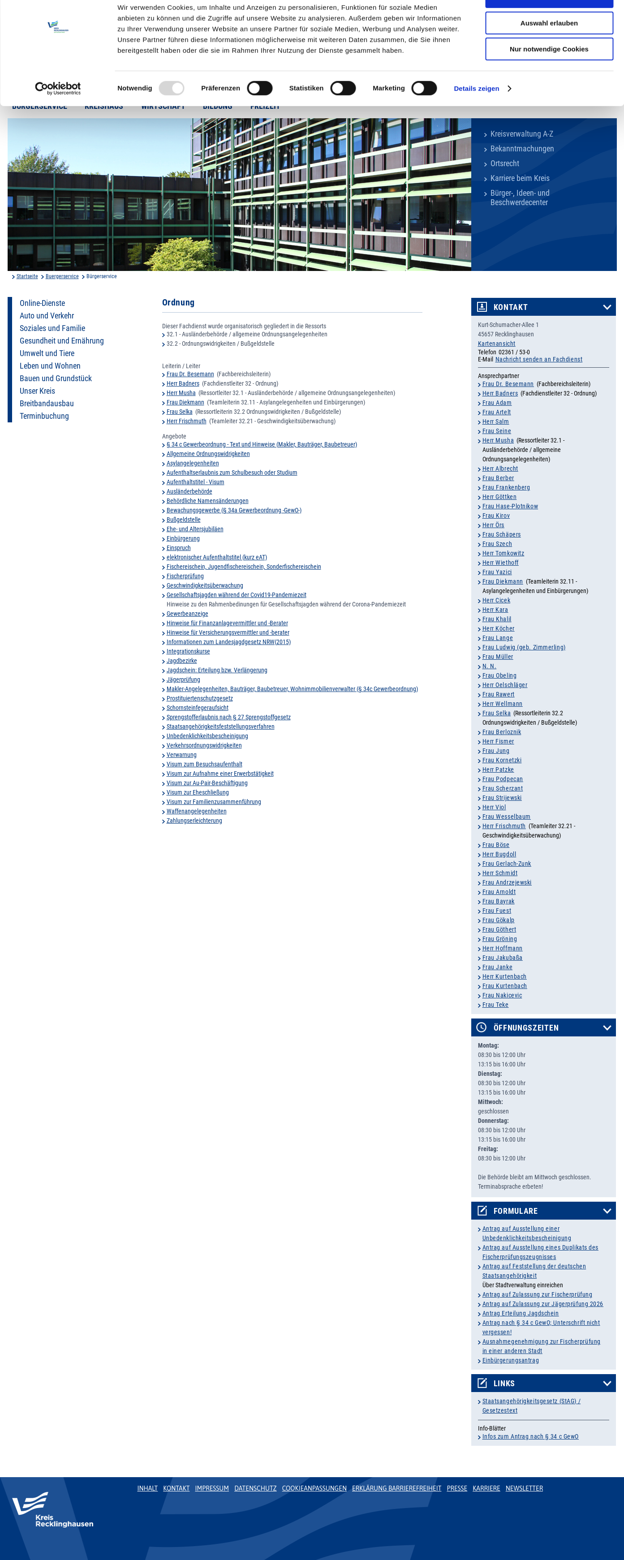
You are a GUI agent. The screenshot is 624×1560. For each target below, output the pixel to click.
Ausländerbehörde (189, 491)
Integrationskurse (188, 651)
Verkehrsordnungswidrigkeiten (204, 745)
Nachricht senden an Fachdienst (539, 359)
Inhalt (148, 1488)
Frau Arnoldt (499, 891)
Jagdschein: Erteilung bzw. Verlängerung (217, 670)
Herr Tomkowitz (503, 553)
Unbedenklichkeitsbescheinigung (207, 735)
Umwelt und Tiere (47, 353)
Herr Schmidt (500, 873)
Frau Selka (180, 411)
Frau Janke (497, 967)
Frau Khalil (497, 619)
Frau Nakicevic (502, 995)
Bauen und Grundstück (56, 378)
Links (505, 1383)
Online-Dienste (42, 303)
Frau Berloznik (501, 731)
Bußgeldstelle (184, 519)
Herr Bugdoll (499, 854)
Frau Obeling (499, 675)
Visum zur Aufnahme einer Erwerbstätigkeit (220, 773)
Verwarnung (182, 754)
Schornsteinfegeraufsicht (197, 707)
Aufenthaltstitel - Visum (195, 482)
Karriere (486, 1488)
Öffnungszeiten (526, 1027)
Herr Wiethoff (500, 562)
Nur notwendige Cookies (549, 74)
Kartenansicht (497, 343)
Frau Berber (498, 477)
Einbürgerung (183, 538)
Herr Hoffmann (502, 948)
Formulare (516, 1211)
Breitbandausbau (47, 403)
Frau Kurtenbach (504, 985)
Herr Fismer (498, 741)
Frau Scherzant (502, 788)
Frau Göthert (499, 929)
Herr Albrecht (500, 468)
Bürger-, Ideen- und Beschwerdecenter (520, 198)
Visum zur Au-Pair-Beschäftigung (207, 782)
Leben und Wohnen (50, 365)
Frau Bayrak (498, 901)
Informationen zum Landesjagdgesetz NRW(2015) (229, 641)
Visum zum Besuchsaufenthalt (204, 764)
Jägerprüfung (183, 679)
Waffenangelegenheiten (197, 811)
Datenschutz (255, 1488)
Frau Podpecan (502, 778)
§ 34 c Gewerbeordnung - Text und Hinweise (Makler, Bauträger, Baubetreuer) (262, 444)
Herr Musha (181, 392)
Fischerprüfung (185, 576)
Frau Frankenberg (506, 487)
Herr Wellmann (502, 703)
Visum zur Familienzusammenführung (214, 801)
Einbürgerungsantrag (510, 1360)
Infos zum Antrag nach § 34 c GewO (530, 1436)
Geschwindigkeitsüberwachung (205, 585)
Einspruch (179, 547)
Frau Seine (497, 430)
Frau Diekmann (185, 402)
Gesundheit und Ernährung (62, 340)
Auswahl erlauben (549, 48)
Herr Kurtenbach (504, 976)
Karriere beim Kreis (520, 178)
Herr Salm (495, 421)
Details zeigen (476, 114)
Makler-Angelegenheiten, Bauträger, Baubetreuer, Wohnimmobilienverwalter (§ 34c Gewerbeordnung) (292, 688)
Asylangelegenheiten (193, 463)
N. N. (489, 666)
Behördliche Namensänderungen (208, 500)
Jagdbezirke (182, 660)
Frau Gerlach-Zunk (507, 863)
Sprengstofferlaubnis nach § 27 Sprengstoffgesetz (229, 717)
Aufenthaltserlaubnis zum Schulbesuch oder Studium (232, 472)
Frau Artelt (496, 412)
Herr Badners (183, 383)
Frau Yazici (497, 572)
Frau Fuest (497, 910)
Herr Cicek (496, 600)
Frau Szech (497, 543)
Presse (457, 1488)
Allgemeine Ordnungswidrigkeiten (208, 453)
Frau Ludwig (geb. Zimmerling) (524, 647)
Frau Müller (497, 656)
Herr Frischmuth (187, 421)
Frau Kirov (496, 515)
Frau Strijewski (502, 797)
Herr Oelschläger (505, 684)
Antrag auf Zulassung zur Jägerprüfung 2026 (543, 1303)
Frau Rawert (498, 694)
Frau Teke (495, 1004)
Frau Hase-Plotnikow (510, 506)
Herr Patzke (498, 769)
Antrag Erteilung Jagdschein (520, 1313)
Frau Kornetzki (502, 760)
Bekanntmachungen (522, 148)
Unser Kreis (37, 391)
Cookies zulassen (549, 22)
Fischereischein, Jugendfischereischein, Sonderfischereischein (244, 566)
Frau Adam (497, 402)
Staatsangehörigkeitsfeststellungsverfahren (221, 726)
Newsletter (524, 1488)
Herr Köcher (498, 628)
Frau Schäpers (501, 534)
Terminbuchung (44, 416)
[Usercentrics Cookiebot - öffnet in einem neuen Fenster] (58, 114)
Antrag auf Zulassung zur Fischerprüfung (537, 1294)
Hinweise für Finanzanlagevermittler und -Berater (227, 623)
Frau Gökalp (498, 920)
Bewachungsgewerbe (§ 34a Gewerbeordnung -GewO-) (234, 510)
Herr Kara (495, 609)
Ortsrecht (505, 163)
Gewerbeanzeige (187, 613)
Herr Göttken (499, 496)
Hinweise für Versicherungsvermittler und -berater (228, 632)
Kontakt (511, 307)
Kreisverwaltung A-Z (522, 133)
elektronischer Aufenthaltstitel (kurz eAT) (217, 557)
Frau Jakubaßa (502, 957)
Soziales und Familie (52, 328)
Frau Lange (497, 637)
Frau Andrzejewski (507, 882)
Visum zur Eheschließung (198, 792)
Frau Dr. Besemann (190, 374)
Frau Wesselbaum (506, 816)
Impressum (212, 1488)
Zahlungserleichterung (194, 820)
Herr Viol (494, 807)
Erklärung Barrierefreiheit (396, 1488)
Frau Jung (496, 750)
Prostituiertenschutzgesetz (200, 698)
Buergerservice (62, 276)
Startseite (27, 276)
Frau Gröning (499, 938)
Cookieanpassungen (314, 1488)
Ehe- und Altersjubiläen (195, 529)
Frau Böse (496, 844)
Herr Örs (493, 525)
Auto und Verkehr (47, 315)
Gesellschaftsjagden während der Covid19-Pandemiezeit (236, 594)
